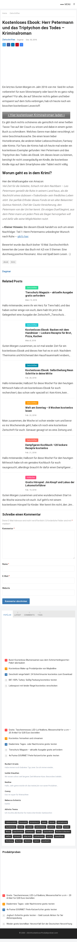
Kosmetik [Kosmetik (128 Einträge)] (22, 824)
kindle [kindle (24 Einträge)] (19, 829)
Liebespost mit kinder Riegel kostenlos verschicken (32, 686)
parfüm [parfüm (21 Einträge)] (50, 829)
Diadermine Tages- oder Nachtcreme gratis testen (32, 746)
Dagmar (21, 40)
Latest (16, 613)
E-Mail (6, 576)
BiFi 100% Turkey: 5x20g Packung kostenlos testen (32, 680)
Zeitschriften (15, 14)
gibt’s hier (33, 236)
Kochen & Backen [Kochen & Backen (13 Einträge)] (62, 834)
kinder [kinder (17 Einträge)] (65, 829)
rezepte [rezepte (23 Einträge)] (28, 829)
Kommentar (9, 529)
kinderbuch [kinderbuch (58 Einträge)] (33, 824)
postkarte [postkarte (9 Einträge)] (35, 843)
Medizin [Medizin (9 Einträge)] (17, 843)
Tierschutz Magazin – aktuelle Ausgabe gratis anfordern (34, 751)
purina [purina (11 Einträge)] (48, 838)
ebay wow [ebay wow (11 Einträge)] (26, 838)
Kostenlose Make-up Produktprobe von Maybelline (31, 669)
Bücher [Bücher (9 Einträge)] (7, 843)
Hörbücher (31, 478)
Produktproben (13, 855)
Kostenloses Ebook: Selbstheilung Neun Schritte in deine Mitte (50, 372)
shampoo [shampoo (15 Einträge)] (29, 834)
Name (6, 564)
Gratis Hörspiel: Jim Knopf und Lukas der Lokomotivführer (48, 484)
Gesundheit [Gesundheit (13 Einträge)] (47, 834)
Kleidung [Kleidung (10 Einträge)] (68, 838)
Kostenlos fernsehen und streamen (25, 740)
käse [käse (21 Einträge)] (58, 829)
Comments (28, 613)
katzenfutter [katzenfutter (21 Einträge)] (39, 829)
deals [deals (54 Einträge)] (43, 824)
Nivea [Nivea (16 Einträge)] (7, 834)
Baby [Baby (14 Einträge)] (37, 834)
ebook (6, 262)
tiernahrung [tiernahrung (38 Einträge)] (61, 824)
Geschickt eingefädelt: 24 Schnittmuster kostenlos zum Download (39, 675)
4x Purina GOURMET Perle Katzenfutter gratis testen (33, 757)
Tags (38, 613)
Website (6, 588)
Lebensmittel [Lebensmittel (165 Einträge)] (10, 824)
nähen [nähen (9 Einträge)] (25, 843)
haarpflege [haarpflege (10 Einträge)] (58, 838)
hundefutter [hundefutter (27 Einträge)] (9, 829)
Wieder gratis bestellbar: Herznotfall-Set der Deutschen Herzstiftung (40, 925)
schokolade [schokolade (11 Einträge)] (37, 838)
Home (5, 14)
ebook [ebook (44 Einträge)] (50, 824)
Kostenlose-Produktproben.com (44, 936)
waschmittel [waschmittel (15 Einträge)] (17, 834)
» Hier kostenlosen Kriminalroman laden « (36, 115)
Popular (6, 613)
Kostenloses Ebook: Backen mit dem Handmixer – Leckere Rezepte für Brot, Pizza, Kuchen (49, 333)
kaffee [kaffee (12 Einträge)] (7, 838)
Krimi (14, 262)
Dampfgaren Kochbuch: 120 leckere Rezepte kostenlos (47, 446)
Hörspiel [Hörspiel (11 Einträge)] (16, 838)
